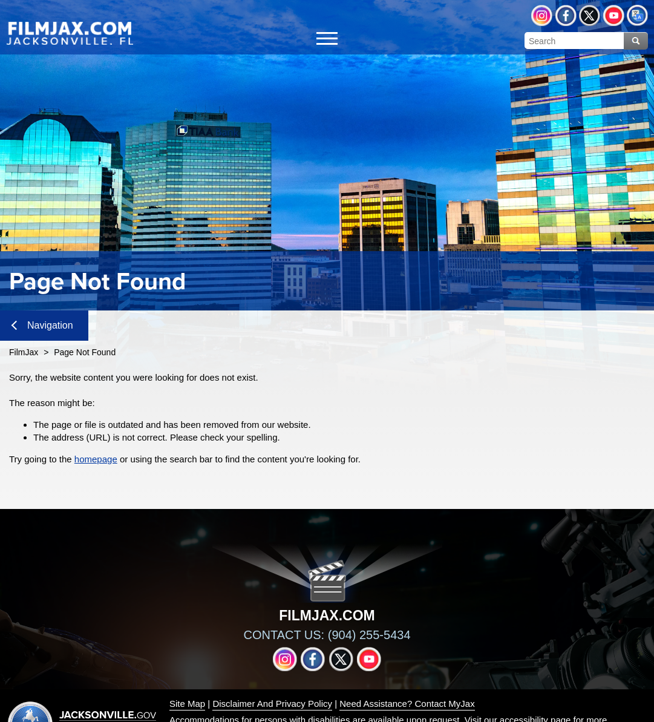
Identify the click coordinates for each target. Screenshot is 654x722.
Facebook (566, 15)
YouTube (613, 15)
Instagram (541, 15)
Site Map (187, 703)
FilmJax (23, 352)
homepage (95, 459)
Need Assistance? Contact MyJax (406, 703)
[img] (69, 33)
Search (636, 41)
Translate (637, 15)
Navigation (42, 325)
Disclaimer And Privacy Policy (272, 703)
